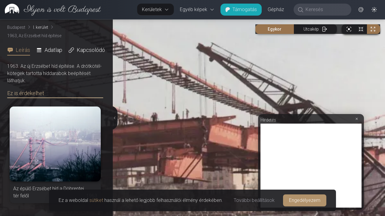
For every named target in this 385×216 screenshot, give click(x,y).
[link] (50, 9)
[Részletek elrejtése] (114, 118)
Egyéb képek (197, 9)
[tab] (20, 50)
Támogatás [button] (241, 9)
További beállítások (254, 200)
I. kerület (40, 27)
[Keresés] (325, 9)
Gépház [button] (276, 9)
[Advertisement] (311, 166)
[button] (361, 10)
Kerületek (155, 9)
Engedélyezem (304, 200)
